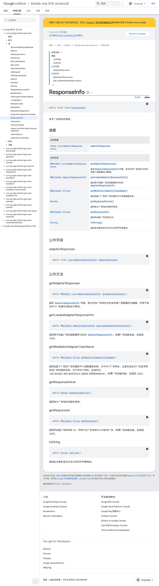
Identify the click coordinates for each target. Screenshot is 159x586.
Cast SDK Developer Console (114, 525)
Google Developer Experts (55, 506)
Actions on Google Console (113, 521)
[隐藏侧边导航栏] (35, 581)
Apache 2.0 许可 (134, 476)
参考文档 (105, 45)
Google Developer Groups (55, 502)
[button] (19, 29)
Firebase (47, 558)
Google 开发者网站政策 (67, 478)
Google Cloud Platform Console (115, 506)
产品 (59, 45)
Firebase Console (109, 516)
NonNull (56, 163)
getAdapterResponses (102, 163)
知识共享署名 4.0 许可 (89, 476)
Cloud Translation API (68, 35)
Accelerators (49, 511)
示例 (38, 10)
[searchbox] (20, 20)
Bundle (54, 201)
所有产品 (47, 568)
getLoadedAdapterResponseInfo (108, 177)
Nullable (56, 177)
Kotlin (138, 97)
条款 (45, 580)
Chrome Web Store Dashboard (115, 530)
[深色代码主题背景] (147, 103)
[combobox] (110, 3)
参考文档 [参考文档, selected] (17, 10)
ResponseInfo (78, 107)
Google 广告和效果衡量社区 (99, 22)
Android (46, 549)
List (59, 146)
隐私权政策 (55, 580)
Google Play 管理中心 (111, 511)
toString (95, 222)
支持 (47, 10)
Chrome (47, 553)
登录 (153, 3)
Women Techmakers (52, 516)
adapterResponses (100, 146)
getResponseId (98, 212)
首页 (51, 45)
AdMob (15, 4)
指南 (6, 10)
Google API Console (110, 502)
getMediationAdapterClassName (107, 190)
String (66, 190)
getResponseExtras (100, 201)
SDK (28, 10)
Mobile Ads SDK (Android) (50, 4)
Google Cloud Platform (53, 563)
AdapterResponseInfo (107, 169)
